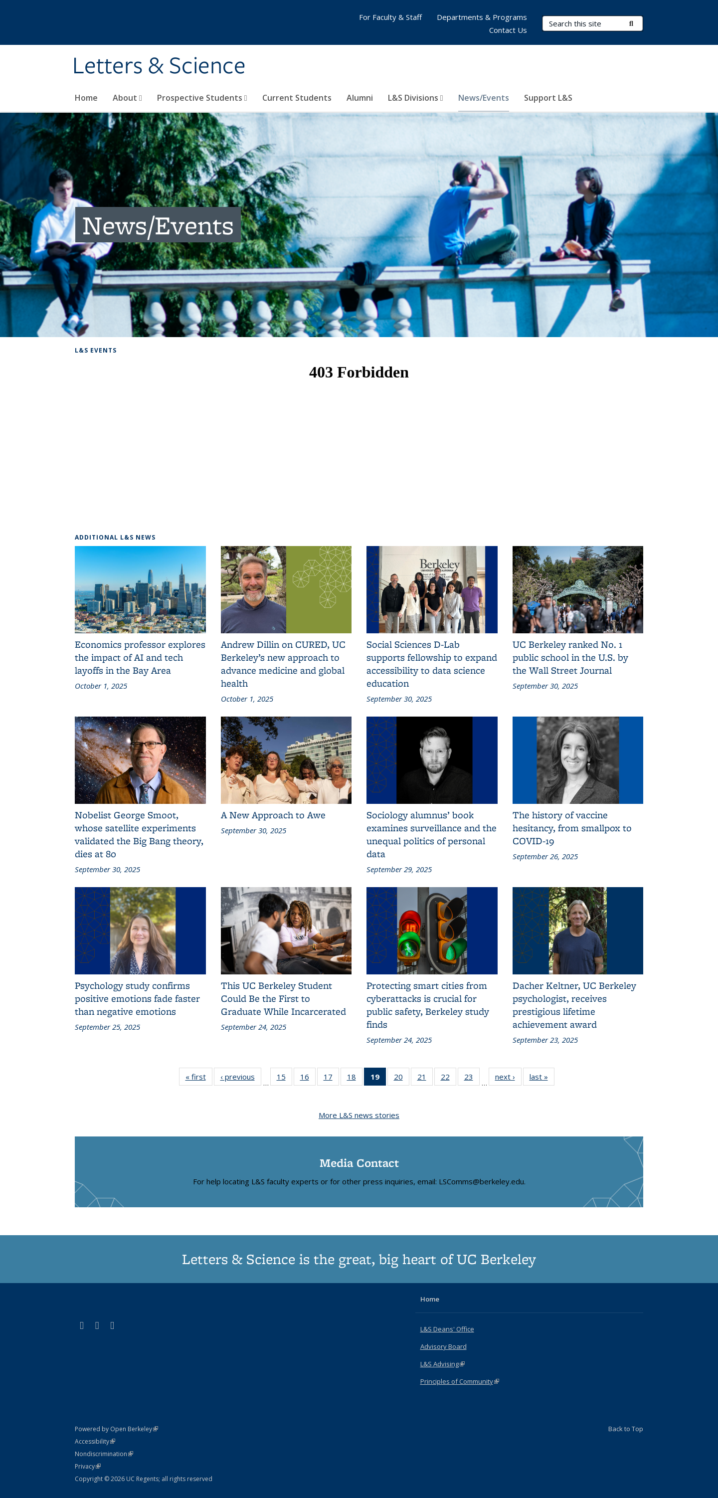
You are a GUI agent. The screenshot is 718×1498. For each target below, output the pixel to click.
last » (542, 1078)
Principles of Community (459, 1381)
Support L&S (548, 97)
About (127, 97)
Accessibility (95, 1441)
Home (86, 97)
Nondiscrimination (104, 1454)
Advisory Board (443, 1346)
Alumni (360, 97)
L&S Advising (442, 1363)
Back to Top (625, 1428)
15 (284, 1078)
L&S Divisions (415, 97)
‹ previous (240, 1078)
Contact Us (508, 30)
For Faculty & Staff (390, 17)
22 (448, 1078)
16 (308, 1078)
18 (354, 1078)
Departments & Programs (482, 17)
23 (472, 1078)
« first (198, 1078)
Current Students (297, 97)
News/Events (483, 97)
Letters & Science (159, 66)
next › (508, 1078)
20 (401, 1078)
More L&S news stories (359, 1115)
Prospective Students (202, 97)
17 (331, 1078)
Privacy (88, 1466)
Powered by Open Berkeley (116, 1429)
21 (425, 1078)
